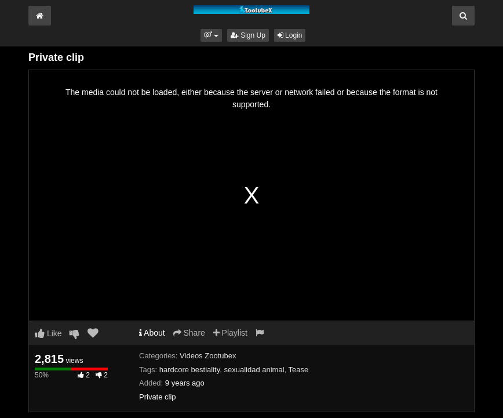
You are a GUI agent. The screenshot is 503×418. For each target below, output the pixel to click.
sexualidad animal (254, 369)
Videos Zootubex (208, 355)
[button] (211, 35)
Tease (299, 369)
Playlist (230, 332)
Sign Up (248, 35)
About (152, 332)
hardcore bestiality (189, 369)
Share (189, 332)
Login (290, 35)
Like (48, 333)
